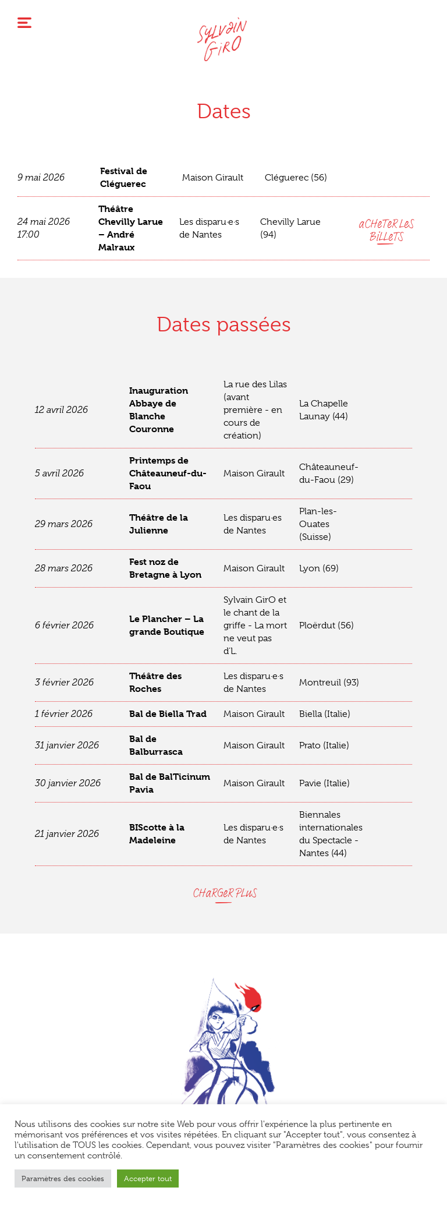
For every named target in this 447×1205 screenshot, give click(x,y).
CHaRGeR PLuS (224, 893)
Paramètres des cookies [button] (63, 1178)
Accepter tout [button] (148, 1178)
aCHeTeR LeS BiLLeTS (385, 230)
